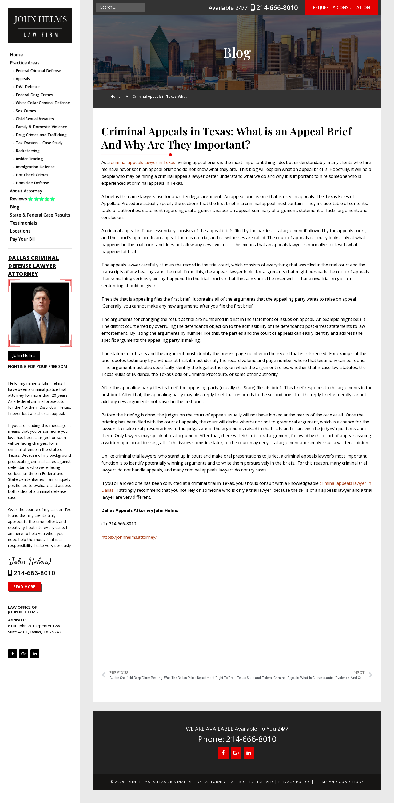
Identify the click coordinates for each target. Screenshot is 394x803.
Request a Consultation (341, 7)
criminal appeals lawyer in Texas (143, 162)
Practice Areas (24, 63)
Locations (20, 231)
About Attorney (26, 191)
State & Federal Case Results (40, 215)
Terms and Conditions (339, 782)
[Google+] (23, 653)
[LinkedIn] (34, 653)
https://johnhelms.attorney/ (129, 537)
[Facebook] (12, 653)
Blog (14, 207)
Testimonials (23, 223)
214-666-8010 (275, 7)
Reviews (32, 199)
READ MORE (24, 586)
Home (16, 55)
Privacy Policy (294, 782)
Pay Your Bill (23, 239)
